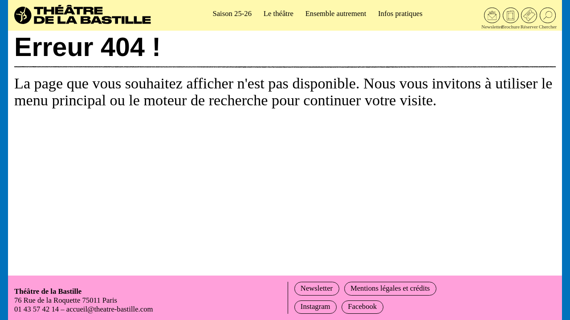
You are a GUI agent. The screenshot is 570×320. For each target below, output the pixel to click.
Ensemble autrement (335, 13)
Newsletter (317, 288)
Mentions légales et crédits (390, 288)
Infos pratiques (400, 13)
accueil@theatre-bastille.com (109, 309)
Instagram (315, 306)
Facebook (362, 306)
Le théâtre (278, 13)
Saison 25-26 (232, 13)
